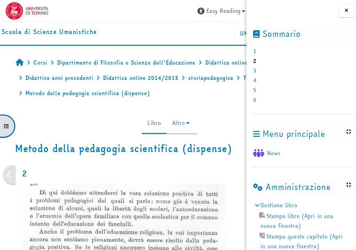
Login (228, 11)
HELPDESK (204, 33)
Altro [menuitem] (136, 123)
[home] (49, 32)
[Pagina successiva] (244, 174)
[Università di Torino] (27, 10)
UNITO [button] (164, 33)
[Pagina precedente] (9, 174)
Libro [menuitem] (112, 123)
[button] (136, 11)
